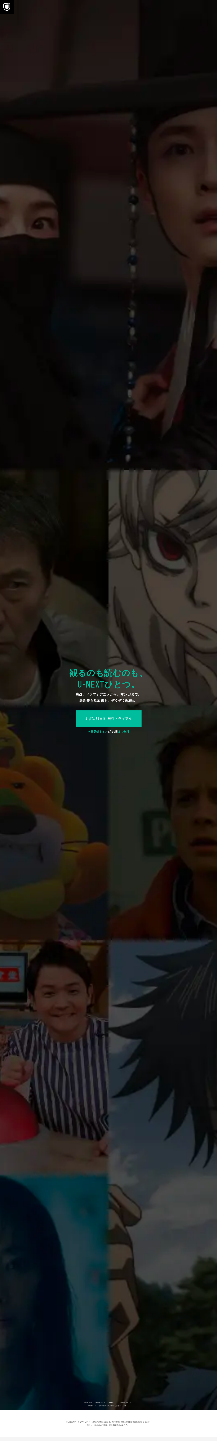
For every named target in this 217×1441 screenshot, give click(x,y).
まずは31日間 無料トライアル (108, 718)
